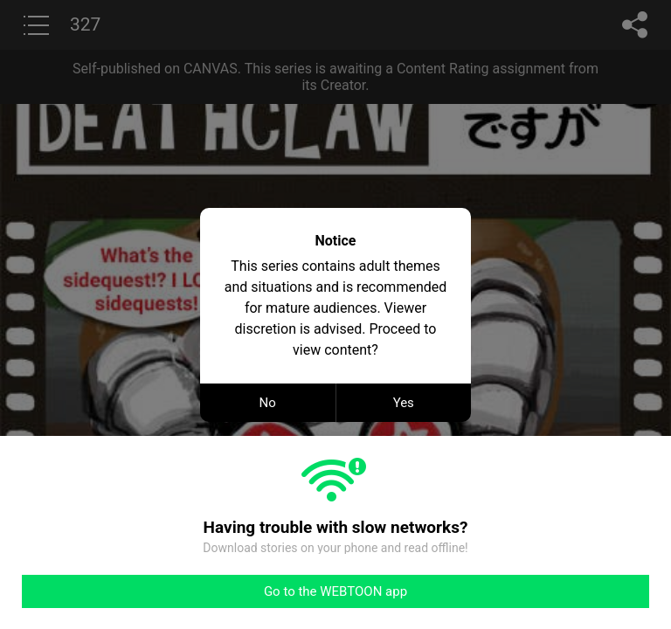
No (267, 403)
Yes (403, 403)
